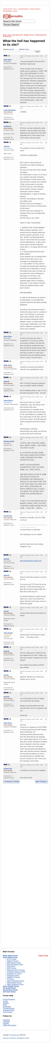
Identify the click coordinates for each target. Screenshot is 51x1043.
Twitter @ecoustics (9, 1025)
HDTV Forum (11, 968)
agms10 (6, 381)
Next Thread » (41, 782)
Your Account (7, 1012)
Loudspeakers (23, 9)
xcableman (7, 126)
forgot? (27, 49)
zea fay (6, 611)
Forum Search (11, 24)
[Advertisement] (25, 867)
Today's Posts (43, 955)
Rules (5, 1005)
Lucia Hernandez (10, 110)
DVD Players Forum (14, 963)
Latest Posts (7, 9)
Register (6, 1003)
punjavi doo (8, 516)
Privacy (27, 1038)
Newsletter (20, 1038)
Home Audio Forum (10, 955)
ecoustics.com (14, 1035)
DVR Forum (11, 966)
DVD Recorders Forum (15, 964)
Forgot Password (9, 999)
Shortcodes (7, 1006)
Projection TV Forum (14, 973)
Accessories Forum (10, 990)
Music (15, 11)
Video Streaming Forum (15, 984)
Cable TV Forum (12, 961)
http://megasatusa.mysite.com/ (31, 561)
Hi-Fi (15, 9)
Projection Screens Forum (16, 972)
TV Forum (10, 979)
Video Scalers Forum (14, 982)
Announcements (8, 1010)
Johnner (7, 146)
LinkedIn (6, 1023)
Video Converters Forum (15, 981)
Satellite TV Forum (13, 977)
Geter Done (8, 59)
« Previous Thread (11, 782)
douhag (6, 559)
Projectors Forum (13, 975)
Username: (11, 50)
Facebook (6, 1020)
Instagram (6, 1022)
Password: (27, 50)
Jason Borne (8, 400)
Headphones (7, 11)
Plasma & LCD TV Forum (16, 970)
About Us (5, 1038)
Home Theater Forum (11, 986)
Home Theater (35, 9)
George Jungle (9, 441)
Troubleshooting (8, 1008)
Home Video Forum (10, 957)
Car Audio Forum (9, 988)
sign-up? (11, 49)
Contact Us (13, 1038)
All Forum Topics (9, 992)
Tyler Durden (8, 633)
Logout (5, 1001)
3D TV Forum (11, 959)
